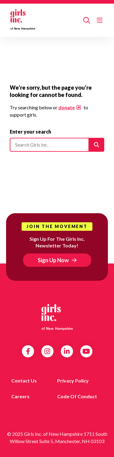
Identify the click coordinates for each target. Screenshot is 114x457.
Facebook (28, 351)
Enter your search (30, 131)
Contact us (24, 380)
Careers (20, 396)
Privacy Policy (73, 380)
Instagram (47, 351)
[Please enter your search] (57, 145)
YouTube (86, 351)
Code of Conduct (77, 396)
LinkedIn (66, 351)
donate (66, 107)
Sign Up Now (53, 260)
